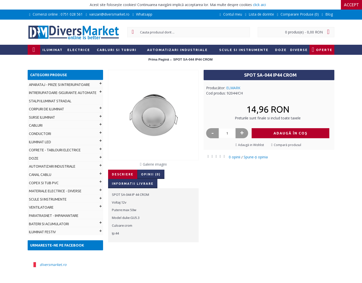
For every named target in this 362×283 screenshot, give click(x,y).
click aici (259, 4)
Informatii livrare (133, 183)
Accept (351, 5)
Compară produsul (287, 145)
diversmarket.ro (53, 264)
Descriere (122, 174)
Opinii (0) (151, 174)
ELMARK (233, 87)
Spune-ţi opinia (256, 157)
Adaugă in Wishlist (251, 145)
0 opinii (234, 157)
